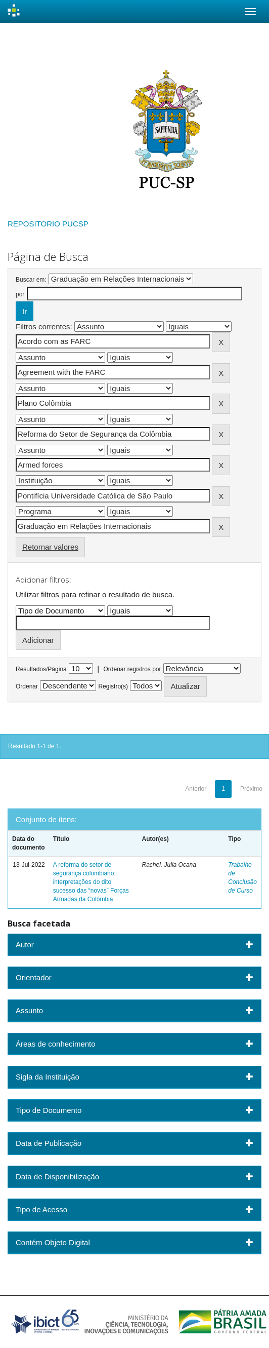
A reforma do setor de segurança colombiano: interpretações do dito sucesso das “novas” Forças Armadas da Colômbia (91, 882)
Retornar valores (50, 547)
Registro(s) (113, 686)
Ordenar (27, 686)
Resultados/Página (41, 669)
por (20, 294)
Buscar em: (31, 279)
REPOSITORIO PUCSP (48, 223)
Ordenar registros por (132, 669)
